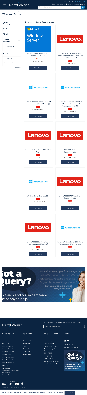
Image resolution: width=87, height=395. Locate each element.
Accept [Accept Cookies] (70, 393)
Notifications (27, 343)
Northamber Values (8, 357)
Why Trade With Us (8, 362)
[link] (65, 340)
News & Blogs (6, 354)
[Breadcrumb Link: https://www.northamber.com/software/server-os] (15, 11)
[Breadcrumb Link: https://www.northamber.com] (3, 11)
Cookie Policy (48, 341)
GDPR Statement (49, 343)
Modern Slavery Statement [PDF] (52, 349)
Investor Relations (8, 352)
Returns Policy (48, 358)
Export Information (8, 349)
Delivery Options (7, 346)
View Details (38, 68)
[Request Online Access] (72, 4)
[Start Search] (83, 7)
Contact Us (5, 343)
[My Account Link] (82, 4)
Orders (25, 346)
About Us (5, 341)
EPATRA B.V (6, 368)
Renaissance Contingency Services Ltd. (10, 371)
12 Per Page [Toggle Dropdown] (29, 22)
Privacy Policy (48, 356)
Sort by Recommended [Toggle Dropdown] (45, 22)
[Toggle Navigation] (4, 5)
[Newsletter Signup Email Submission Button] (83, 326)
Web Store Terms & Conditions (53, 364)
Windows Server (8, 29)
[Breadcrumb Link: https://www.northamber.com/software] (9, 11)
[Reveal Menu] (4, 5)
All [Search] (40, 7)
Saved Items (27, 354)
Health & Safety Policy (50, 346)
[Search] (62, 7)
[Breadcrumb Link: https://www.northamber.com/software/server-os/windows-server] (23, 11)
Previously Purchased (29, 349)
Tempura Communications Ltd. (12, 375)
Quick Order (26, 352)
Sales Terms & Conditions (51, 361)
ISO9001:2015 (48, 353)
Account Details (28, 341)
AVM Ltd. (5, 365)
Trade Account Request (9, 360)
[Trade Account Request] (58, 4)
